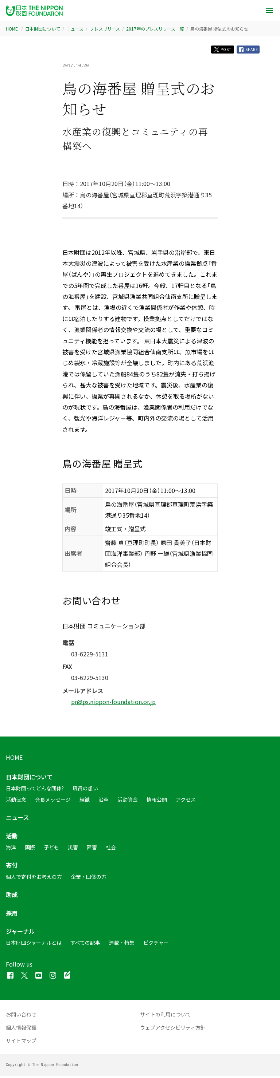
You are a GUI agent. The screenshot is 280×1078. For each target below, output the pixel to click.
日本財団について (42, 28)
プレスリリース (105, 28)
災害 (73, 849)
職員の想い (85, 790)
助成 (12, 896)
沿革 (103, 801)
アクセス (186, 801)
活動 (12, 838)
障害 (92, 849)
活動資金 (127, 801)
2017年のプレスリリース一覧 (155, 28)
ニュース (74, 28)
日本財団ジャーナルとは (34, 944)
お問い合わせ (21, 1016)
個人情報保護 (21, 1029)
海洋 (11, 849)
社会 (111, 849)
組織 (84, 801)
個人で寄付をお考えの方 (34, 878)
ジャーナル (20, 933)
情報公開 (157, 801)
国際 (30, 849)
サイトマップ (21, 1042)
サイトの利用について (165, 1016)
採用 (12, 915)
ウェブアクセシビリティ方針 (173, 1029)
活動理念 (16, 801)
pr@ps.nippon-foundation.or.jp (113, 703)
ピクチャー (156, 944)
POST (215, 50)
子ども (51, 849)
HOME (12, 28)
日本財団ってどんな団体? (35, 790)
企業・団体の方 (88, 878)
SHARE (246, 50)
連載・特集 (122, 944)
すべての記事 (85, 944)
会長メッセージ (53, 801)
